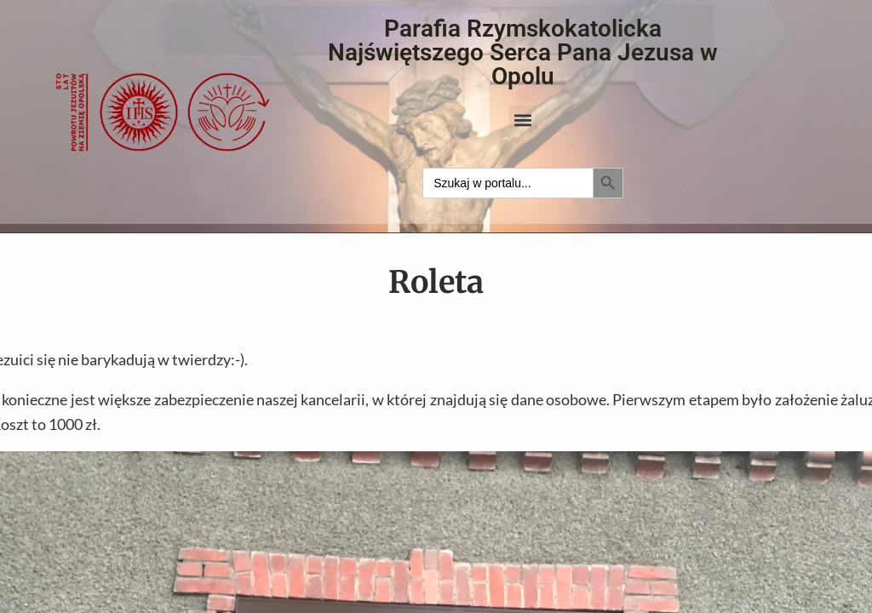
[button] (523, 120)
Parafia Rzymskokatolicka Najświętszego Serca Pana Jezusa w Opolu (523, 52)
